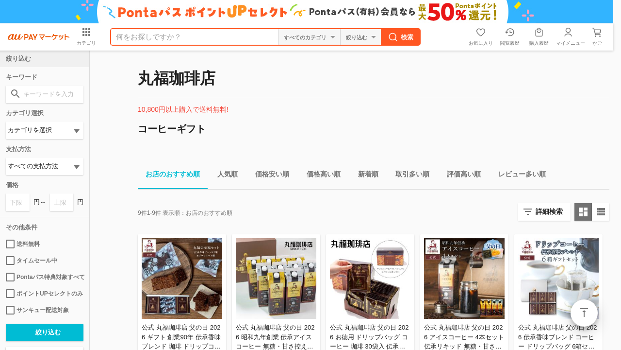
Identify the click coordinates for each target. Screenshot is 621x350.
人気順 (224, 175)
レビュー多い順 (518, 175)
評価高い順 (460, 175)
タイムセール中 (31, 260)
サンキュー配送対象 (37, 310)
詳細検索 (549, 211)
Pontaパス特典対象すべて (44, 277)
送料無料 (23, 244)
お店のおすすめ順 (169, 175)
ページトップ (584, 313)
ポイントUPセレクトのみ (44, 293)
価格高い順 (320, 175)
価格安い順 (268, 175)
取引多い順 (408, 175)
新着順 (364, 175)
